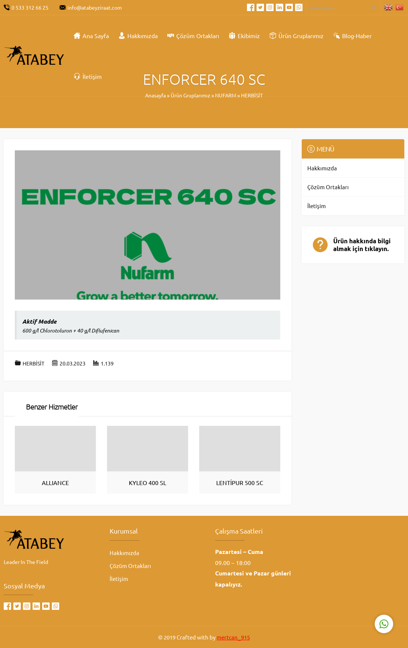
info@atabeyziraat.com (94, 7)
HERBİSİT (33, 363)
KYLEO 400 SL (147, 482)
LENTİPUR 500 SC (239, 482)
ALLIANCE (55, 482)
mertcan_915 (233, 637)
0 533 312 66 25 (30, 7)
